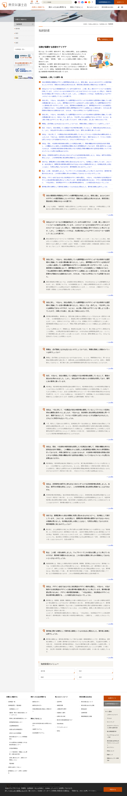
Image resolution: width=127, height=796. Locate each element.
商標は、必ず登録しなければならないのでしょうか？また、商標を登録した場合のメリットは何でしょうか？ (76, 123)
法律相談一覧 (11, 701)
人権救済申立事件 (61, 709)
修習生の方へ (36, 701)
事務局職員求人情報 (86, 716)
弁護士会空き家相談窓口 (15, 729)
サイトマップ (110, 722)
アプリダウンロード (62, 727)
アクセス (109, 718)
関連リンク (110, 754)
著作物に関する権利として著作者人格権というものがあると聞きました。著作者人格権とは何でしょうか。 (75, 186)
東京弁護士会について (87, 701)
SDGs (58, 731)
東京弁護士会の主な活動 (87, 705)
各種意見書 (60, 705)
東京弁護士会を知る (108, 7)
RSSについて (110, 751)
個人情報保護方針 (111, 731)
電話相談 (11, 763)
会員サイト (120, 2)
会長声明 (59, 701)
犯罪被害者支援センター (15, 722)
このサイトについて (112, 714)
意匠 (80, 677)
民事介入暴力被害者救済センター (18, 718)
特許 (80, 671)
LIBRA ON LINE (61, 716)
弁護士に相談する (38, 7)
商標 (42, 677)
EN (122, 7)
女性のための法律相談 (15, 733)
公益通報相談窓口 (14, 725)
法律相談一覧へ (20, 49)
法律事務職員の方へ (105, 2)
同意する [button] (113, 789)
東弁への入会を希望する (58, 7)
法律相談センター (14, 709)
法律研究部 (84, 712)
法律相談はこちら (105, 39)
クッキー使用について (18, 791)
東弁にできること (76, 7)
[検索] (54, 2)
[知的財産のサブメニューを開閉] (33, 24)
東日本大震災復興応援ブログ (64, 720)
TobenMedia (60, 723)
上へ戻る (110, 215)
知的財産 (19, 24)
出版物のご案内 (61, 712)
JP (118, 7)
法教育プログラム (37, 729)
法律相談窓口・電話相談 (14, 705)
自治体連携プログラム (38, 733)
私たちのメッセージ (93, 7)
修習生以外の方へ (37, 705)
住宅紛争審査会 (13, 748)
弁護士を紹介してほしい (14, 767)
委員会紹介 (84, 709)
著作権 (43, 671)
